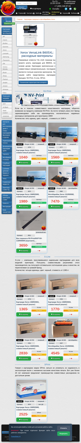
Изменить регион (9, 23)
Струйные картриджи (6, 164)
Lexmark (5, 53)
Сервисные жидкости (7, 183)
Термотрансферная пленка (7, 142)
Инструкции (7, 206)
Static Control (5, 112)
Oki (4, 63)
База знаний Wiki (7, 211)
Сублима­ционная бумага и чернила (6, 172)
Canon (5, 40)
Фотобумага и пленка (7, 158)
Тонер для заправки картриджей (7, 98)
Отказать (63, 428)
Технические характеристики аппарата (33, 82)
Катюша (5, 89)
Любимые (73, 13)
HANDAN (6, 116)
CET (4, 104)
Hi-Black (5, 107)
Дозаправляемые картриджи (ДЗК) (7, 148)
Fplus (4, 93)
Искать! (21, 7)
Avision (5, 86)
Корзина (64, 13)
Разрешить (64, 433)
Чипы (4, 178)
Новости (5, 203)
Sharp (5, 76)
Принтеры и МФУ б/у (6, 189)
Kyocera (5, 47)
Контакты (28, 13)
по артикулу (35, 8)
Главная (20, 13)
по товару (22, 8)
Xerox (5, 50)
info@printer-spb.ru (54, 13)
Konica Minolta (5, 68)
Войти (36, 13)
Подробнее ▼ (16, 436)
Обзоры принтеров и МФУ (6, 198)
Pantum (5, 79)
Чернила (6, 154)
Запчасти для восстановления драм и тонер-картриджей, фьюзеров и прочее (7, 129)
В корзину (23, 162)
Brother (5, 43)
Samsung (6, 57)
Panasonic (6, 60)
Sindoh (5, 82)
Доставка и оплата (44, 13)
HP (4, 36)
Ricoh (5, 72)
